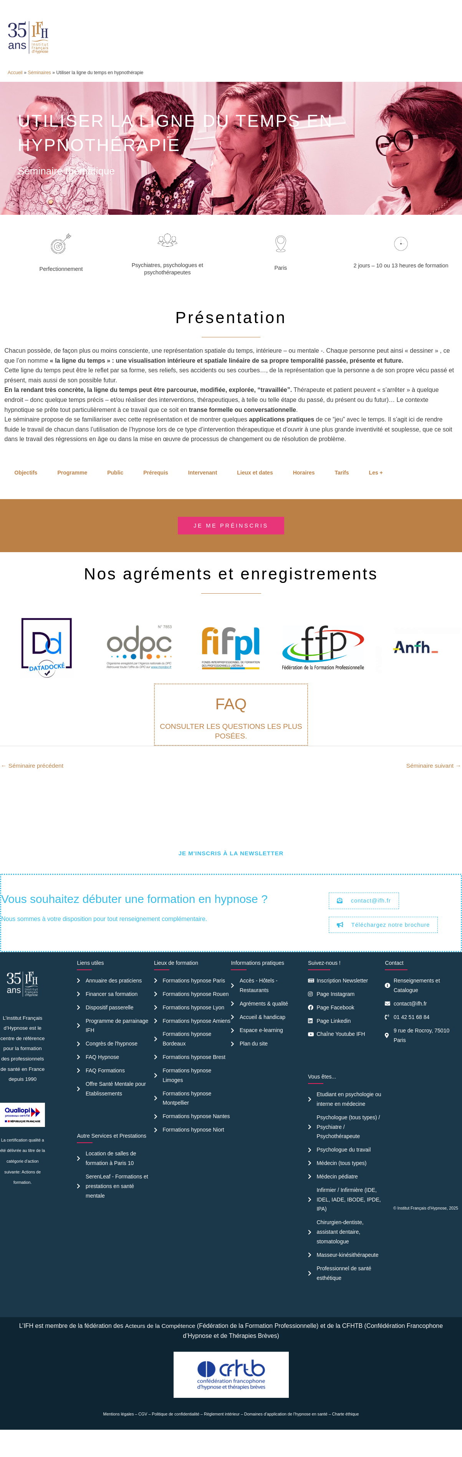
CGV (142, 1437)
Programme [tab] (72, 489)
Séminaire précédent (33, 782)
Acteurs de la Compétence (160, 1349)
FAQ (231, 720)
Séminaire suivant (432, 782)
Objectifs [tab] (26, 489)
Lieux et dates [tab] (255, 489)
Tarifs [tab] (341, 489)
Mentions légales (118, 1437)
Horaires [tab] (304, 489)
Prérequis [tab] (155, 489)
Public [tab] (115, 489)
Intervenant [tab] (202, 489)
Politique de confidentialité (175, 1437)
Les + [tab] (376, 489)
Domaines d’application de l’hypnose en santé (286, 1437)
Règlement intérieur (222, 1437)
